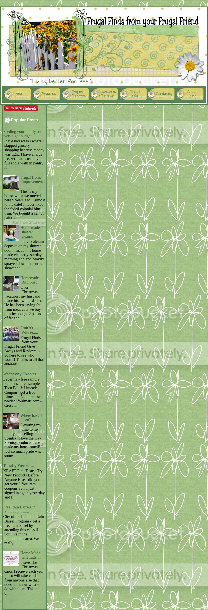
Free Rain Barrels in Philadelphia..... (19, 509)
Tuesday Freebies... (18, 465)
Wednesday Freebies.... (21, 374)
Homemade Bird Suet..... (31, 280)
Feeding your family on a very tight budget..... (23, 133)
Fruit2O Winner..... (29, 330)
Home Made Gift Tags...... (31, 555)
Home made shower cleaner (30, 232)
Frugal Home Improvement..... (32, 181)
